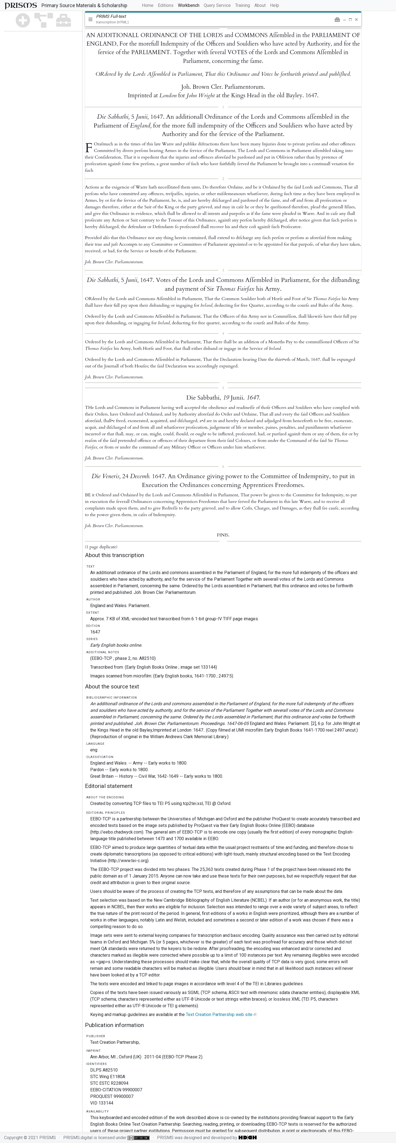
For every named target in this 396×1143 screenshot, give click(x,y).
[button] (337, 19)
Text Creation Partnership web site (219, 1014)
